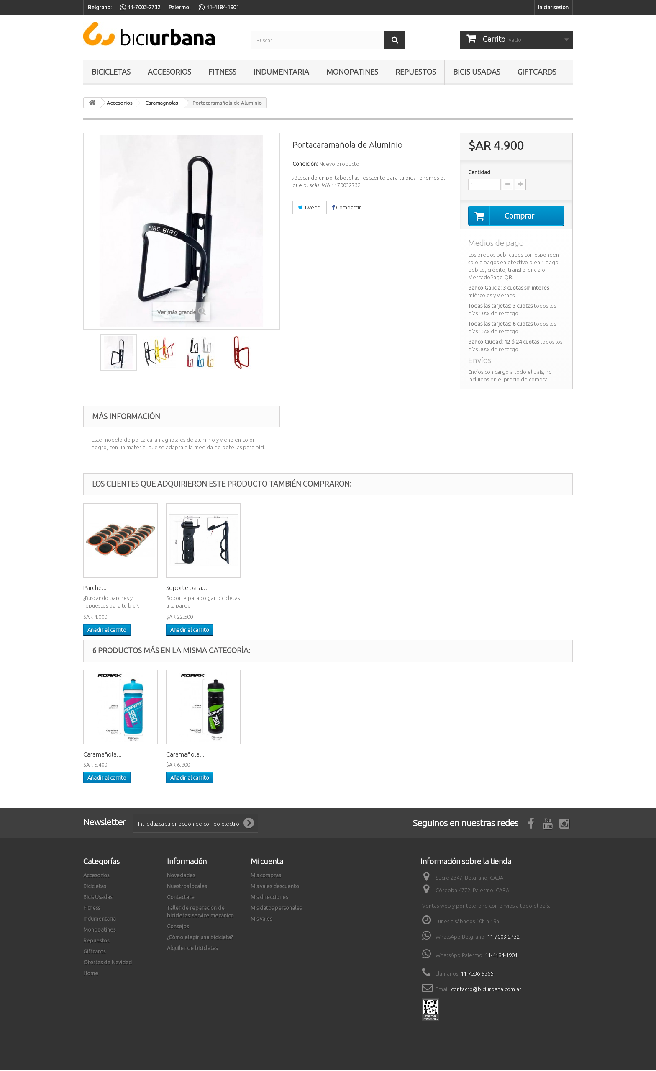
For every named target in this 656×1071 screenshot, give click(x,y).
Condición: (305, 164)
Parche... (260, 588)
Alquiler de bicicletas (192, 949)
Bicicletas (111, 71)
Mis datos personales (276, 909)
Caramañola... (268, 755)
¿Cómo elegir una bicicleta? (200, 938)
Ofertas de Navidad (107, 963)
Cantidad (479, 172)
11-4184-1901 (501, 956)
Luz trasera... (100, 588)
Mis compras (266, 876)
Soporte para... (352, 588)
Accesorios (169, 71)
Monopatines (352, 71)
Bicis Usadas (476, 71)
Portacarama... (186, 755)
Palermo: (179, 7)
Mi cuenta (267, 862)
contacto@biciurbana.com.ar (486, 990)
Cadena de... (183, 588)
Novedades (181, 876)
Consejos (178, 927)
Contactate (181, 898)
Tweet (309, 207)
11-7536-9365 (477, 975)
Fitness (222, 71)
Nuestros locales (187, 887)
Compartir (346, 207)
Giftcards (537, 71)
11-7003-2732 (503, 938)
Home (90, 974)
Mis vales (261, 920)
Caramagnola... (104, 755)
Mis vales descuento (275, 887)
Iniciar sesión (553, 7)
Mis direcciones (269, 898)
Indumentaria (281, 71)
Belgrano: (100, 7)
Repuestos (415, 71)
